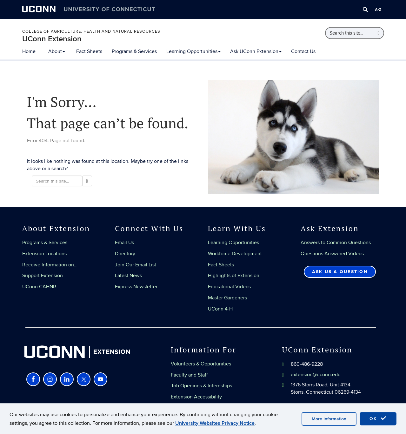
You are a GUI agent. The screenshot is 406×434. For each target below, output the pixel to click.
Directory (125, 253)
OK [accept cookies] (378, 418)
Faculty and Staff (189, 375)
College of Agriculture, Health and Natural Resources (91, 31)
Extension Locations (44, 253)
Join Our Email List (135, 265)
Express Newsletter (136, 287)
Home (29, 51)
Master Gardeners (227, 298)
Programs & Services (134, 51)
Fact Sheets (89, 51)
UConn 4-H (220, 309)
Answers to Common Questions (336, 242)
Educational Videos (229, 287)
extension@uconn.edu (316, 374)
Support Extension (42, 275)
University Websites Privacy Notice (215, 423)
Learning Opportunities (193, 51)
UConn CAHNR (39, 287)
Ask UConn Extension (256, 51)
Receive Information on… (49, 265)
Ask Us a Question (340, 271)
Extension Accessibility (196, 397)
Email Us (124, 242)
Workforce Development (235, 253)
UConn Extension (52, 38)
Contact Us (303, 51)
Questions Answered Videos (332, 253)
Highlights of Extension (233, 275)
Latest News (128, 275)
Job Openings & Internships (201, 386)
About (56, 51)
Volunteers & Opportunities (201, 364)
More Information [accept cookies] (329, 419)
